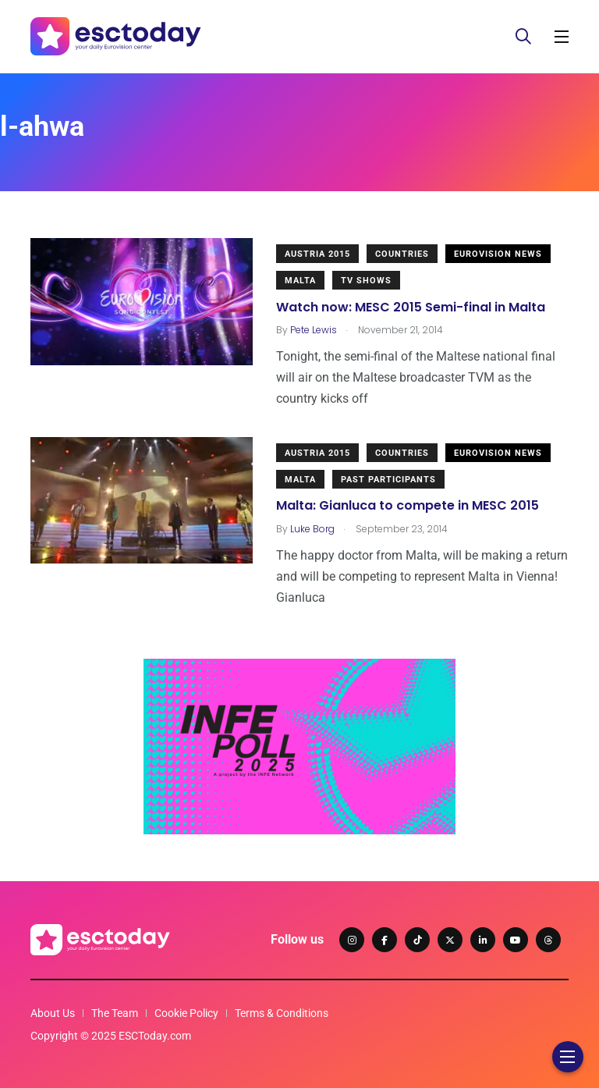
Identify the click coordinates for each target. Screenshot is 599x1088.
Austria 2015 (317, 254)
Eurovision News (498, 254)
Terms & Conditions (281, 1013)
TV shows (366, 281)
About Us (52, 1013)
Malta (300, 281)
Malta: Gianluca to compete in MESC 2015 (407, 506)
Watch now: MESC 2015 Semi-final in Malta (410, 307)
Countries (402, 254)
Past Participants (388, 480)
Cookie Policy (186, 1013)
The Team (114, 1013)
